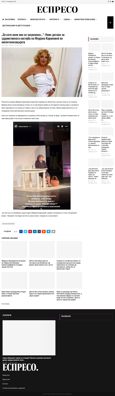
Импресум (6, 375)
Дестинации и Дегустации (16, 25)
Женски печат (37, 19)
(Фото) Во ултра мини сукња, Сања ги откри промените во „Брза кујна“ (41, 294)
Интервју (54, 19)
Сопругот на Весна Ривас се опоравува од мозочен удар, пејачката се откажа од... (93, 88)
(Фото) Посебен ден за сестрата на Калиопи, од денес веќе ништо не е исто (41, 263)
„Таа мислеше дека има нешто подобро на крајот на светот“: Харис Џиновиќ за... (93, 174)
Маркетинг (6, 379)
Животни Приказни (84, 19)
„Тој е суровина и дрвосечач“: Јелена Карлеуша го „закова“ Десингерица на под (94, 142)
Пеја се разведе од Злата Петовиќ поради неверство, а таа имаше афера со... (107, 115)
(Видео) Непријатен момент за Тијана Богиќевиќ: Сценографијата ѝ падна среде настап (14, 264)
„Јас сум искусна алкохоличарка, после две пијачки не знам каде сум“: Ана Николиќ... (107, 174)
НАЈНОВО (94, 39)
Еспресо (22, 19)
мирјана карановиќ (8, 223)
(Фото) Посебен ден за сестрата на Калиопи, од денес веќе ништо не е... (106, 57)
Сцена (67, 19)
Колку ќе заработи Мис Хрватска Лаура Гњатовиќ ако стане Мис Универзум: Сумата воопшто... (106, 144)
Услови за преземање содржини (14, 388)
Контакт (5, 384)
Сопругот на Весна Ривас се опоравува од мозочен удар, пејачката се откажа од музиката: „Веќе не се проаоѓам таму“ (69, 265)
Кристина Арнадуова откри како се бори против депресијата (14, 294)
